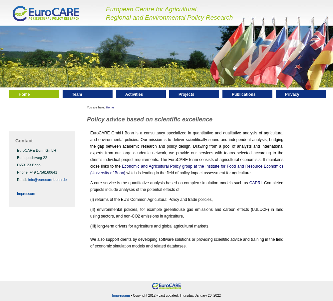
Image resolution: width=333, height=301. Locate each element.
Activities (134, 94)
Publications (243, 94)
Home (24, 94)
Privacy (292, 94)
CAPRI (255, 183)
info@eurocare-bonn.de (47, 180)
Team (77, 94)
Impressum (26, 194)
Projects (186, 94)
